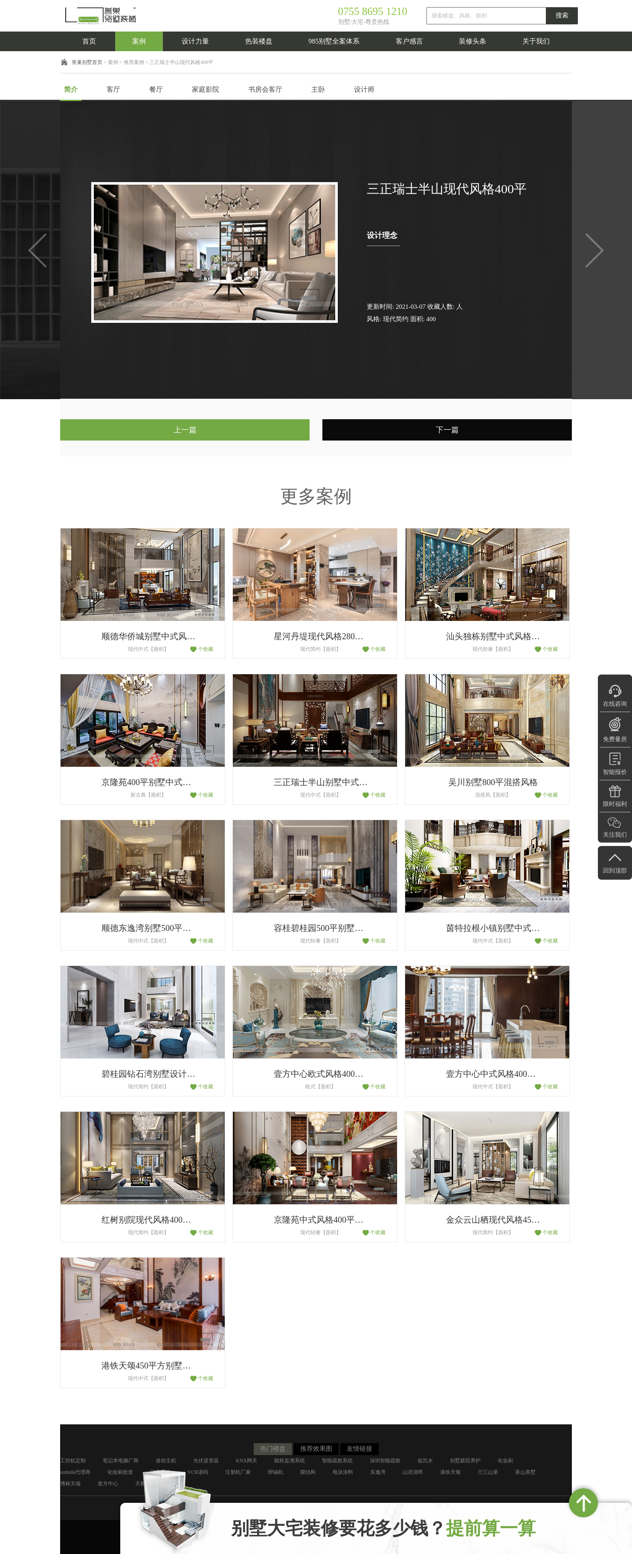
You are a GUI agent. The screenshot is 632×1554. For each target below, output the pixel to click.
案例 (139, 41)
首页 (89, 41)
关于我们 (536, 41)
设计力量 (195, 41)
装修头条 (472, 41)
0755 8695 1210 (373, 11)
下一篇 (447, 430)
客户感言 (409, 41)
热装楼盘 (259, 41)
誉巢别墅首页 (87, 62)
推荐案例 (134, 62)
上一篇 (185, 430)
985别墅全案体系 (333, 41)
